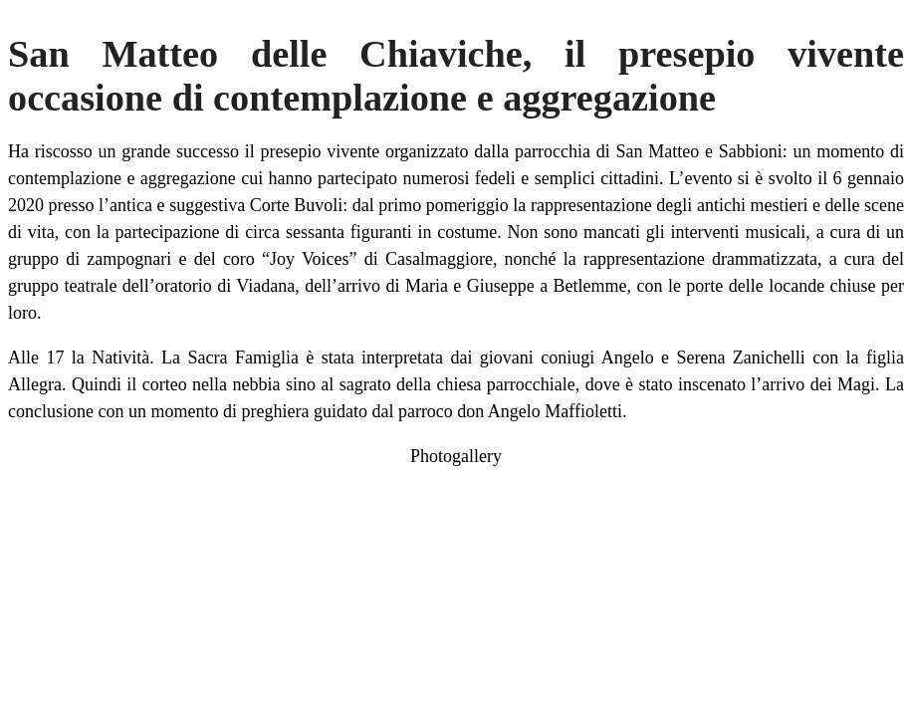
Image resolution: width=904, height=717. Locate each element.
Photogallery (456, 456)
